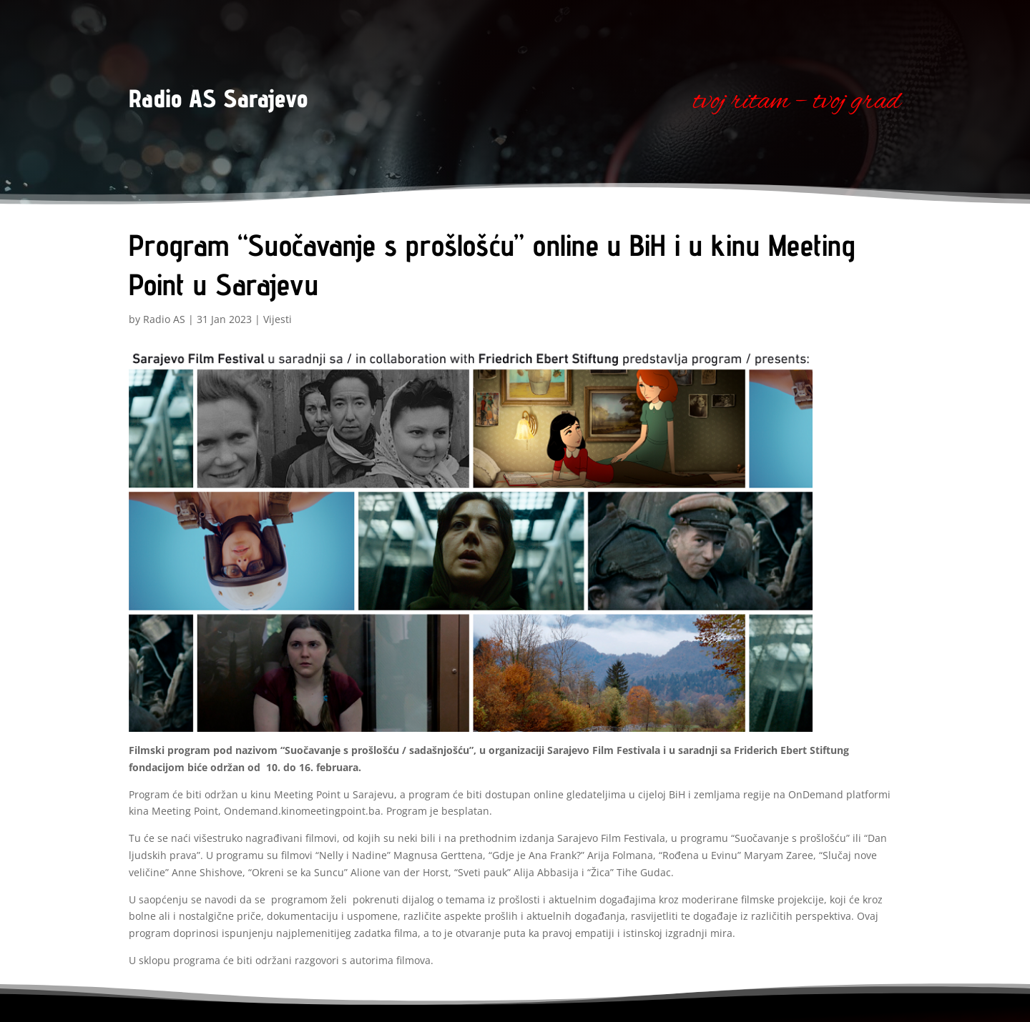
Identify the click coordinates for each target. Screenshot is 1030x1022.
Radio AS (164, 319)
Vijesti (277, 319)
